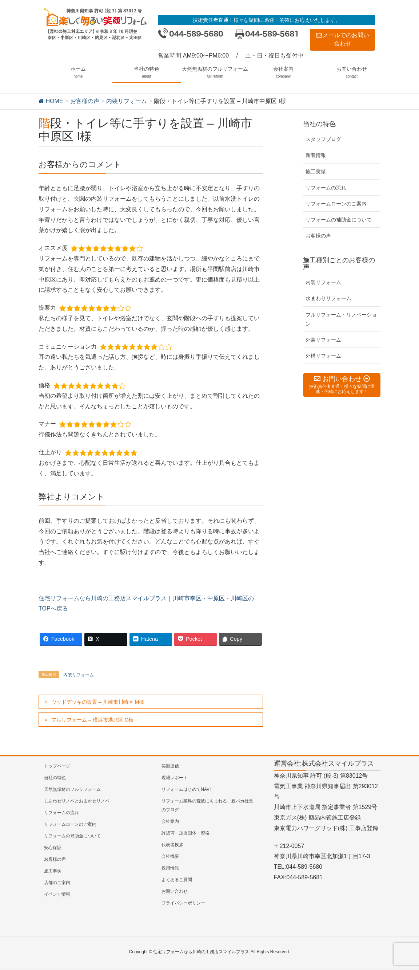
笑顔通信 (170, 766)
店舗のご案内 (57, 882)
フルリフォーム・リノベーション (341, 319)
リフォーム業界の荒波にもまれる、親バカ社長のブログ (207, 805)
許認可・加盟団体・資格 (185, 833)
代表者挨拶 (172, 844)
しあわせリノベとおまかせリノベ (76, 801)
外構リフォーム (323, 356)
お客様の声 (318, 236)
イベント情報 (57, 894)
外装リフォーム (323, 340)
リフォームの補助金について (339, 220)
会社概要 (170, 856)
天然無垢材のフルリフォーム (72, 789)
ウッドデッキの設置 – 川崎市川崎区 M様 (97, 702)
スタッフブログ (323, 139)
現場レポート (174, 777)
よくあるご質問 (176, 879)
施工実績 (316, 171)
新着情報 (316, 155)
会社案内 (170, 821)
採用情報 (170, 868)
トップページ (57, 766)
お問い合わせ (174, 891)
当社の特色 (55, 777)
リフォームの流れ (326, 188)
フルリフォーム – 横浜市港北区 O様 (92, 720)
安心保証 (52, 847)
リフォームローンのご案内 (336, 204)
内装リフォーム (78, 675)
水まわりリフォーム (328, 298)
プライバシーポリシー (183, 903)
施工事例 (52, 870)
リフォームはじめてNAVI (186, 789)
